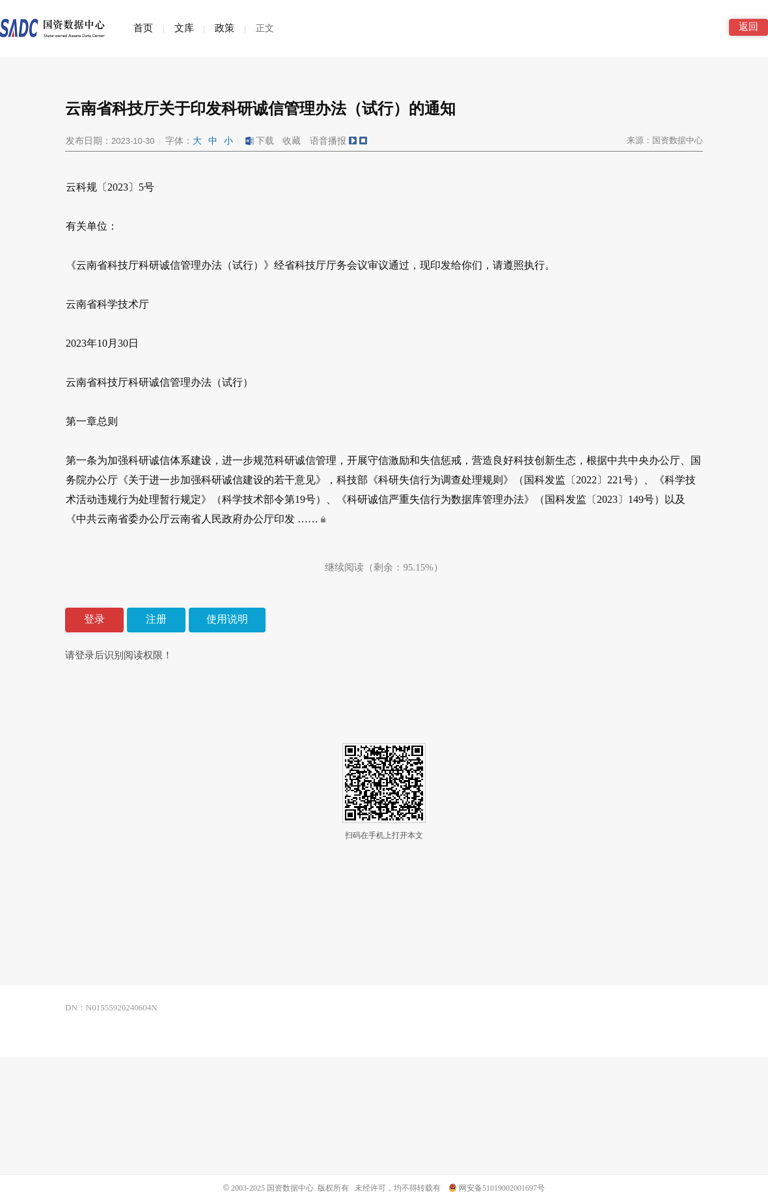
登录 (94, 619)
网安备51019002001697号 (496, 1188)
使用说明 (227, 619)
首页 (143, 28)
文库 (184, 28)
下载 (259, 141)
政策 (224, 28)
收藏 (291, 141)
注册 (156, 619)
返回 (748, 26)
